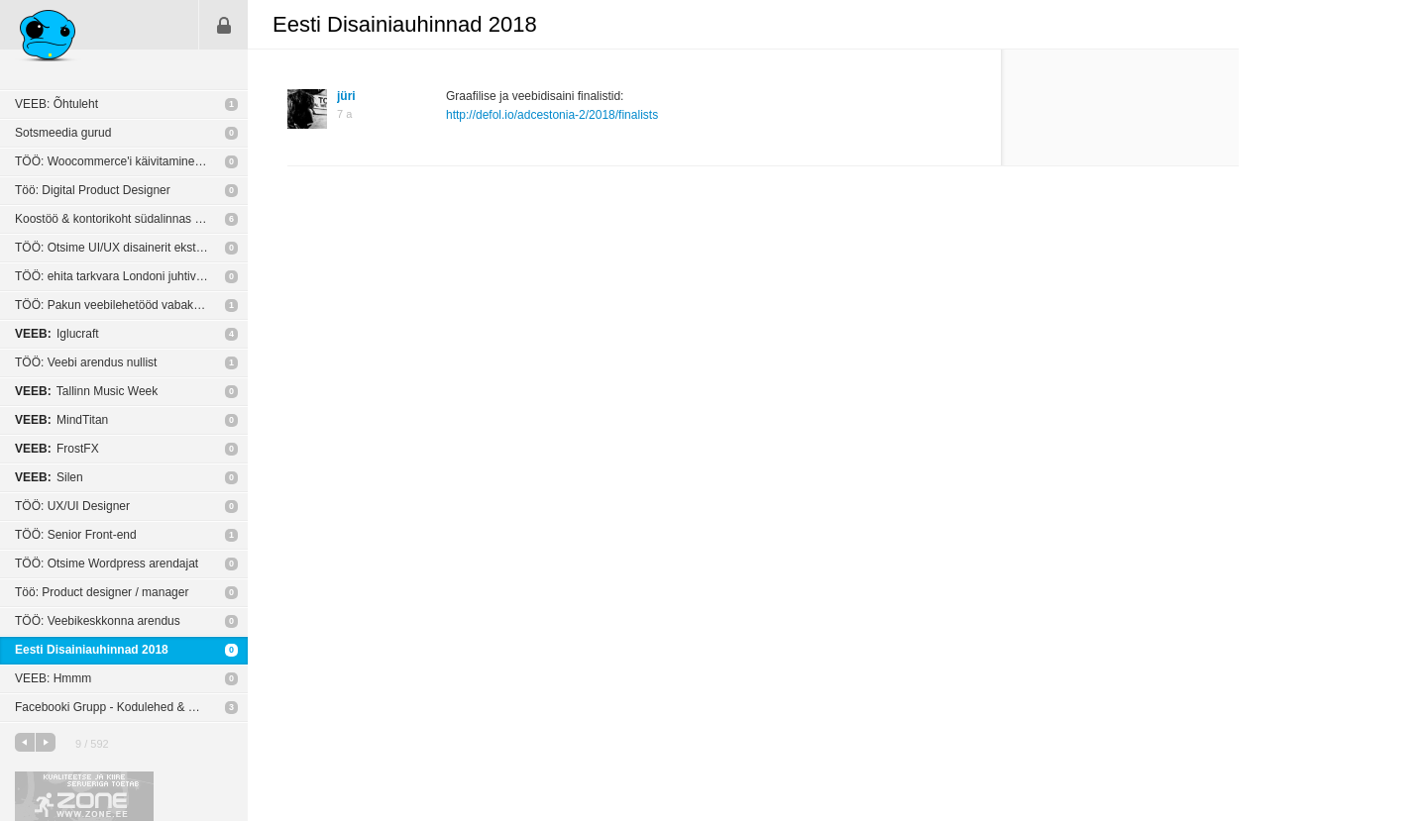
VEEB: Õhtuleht (56, 104)
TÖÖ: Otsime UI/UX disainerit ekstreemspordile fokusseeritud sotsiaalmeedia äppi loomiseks (131, 248)
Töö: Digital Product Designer (92, 190)
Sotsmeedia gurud (63, 133)
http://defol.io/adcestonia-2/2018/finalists (552, 115)
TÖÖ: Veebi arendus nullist (86, 362)
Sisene (224, 25)
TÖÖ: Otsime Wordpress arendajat (106, 563)
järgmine (45, 742)
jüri (346, 96)
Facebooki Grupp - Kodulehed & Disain (118, 707)
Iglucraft (57, 334)
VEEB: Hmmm (53, 678)
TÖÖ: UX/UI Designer (72, 506)
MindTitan (61, 420)
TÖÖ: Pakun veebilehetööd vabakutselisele (129, 305)
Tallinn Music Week (86, 391)
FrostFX (57, 449)
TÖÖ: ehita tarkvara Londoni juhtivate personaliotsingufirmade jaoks (131, 276)
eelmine (25, 742)
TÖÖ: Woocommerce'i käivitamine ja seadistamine (131, 161)
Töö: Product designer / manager (101, 592)
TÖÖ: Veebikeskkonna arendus (97, 621)
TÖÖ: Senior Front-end (76, 535)
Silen (49, 477)
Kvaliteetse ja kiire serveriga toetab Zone (84, 796)
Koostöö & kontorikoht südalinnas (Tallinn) (125, 219)
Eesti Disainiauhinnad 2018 (91, 650)
